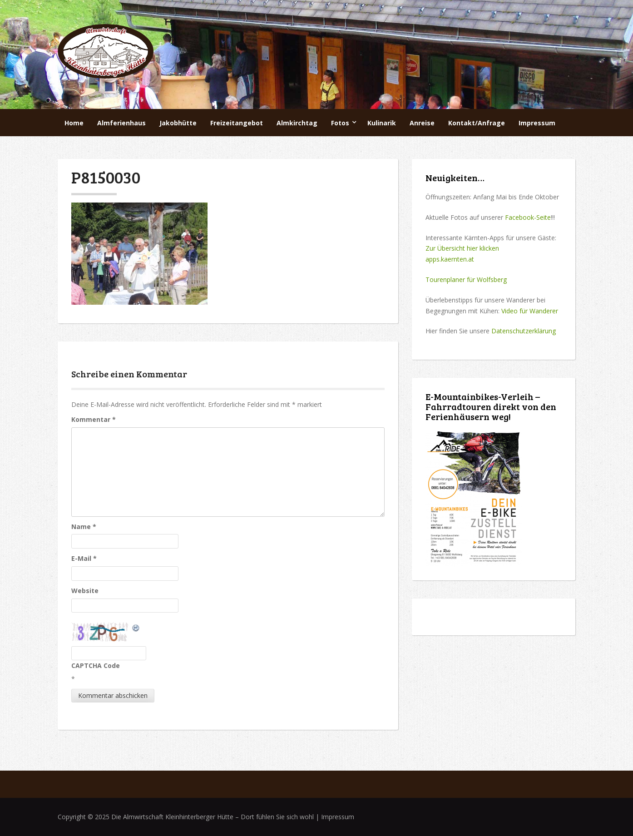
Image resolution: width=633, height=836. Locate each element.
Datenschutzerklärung (523, 330)
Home (74, 123)
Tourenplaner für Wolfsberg (466, 279)
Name (83, 526)
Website (85, 590)
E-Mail (84, 558)
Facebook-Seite (528, 217)
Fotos (340, 123)
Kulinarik (381, 123)
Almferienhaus (121, 123)
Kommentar (93, 419)
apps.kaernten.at (449, 259)
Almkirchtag (297, 123)
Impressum (537, 123)
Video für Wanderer (529, 311)
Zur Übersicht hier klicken (462, 248)
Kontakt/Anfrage (476, 123)
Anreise (422, 123)
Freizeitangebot (236, 123)
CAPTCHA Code (95, 665)
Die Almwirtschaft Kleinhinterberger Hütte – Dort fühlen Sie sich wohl (212, 816)
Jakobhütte (178, 123)
